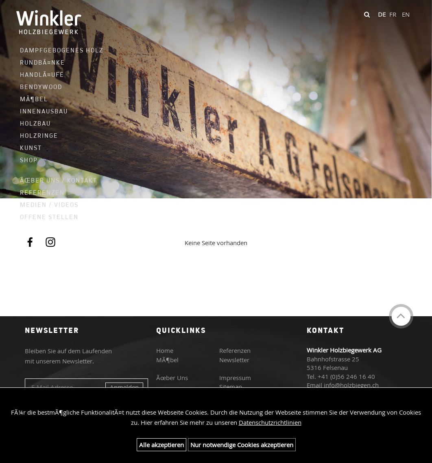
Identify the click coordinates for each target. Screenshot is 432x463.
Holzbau (35, 123)
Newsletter (234, 360)
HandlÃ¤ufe (42, 75)
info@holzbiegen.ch (351, 385)
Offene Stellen (49, 216)
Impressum (235, 378)
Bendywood (41, 86)
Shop (29, 160)
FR (392, 14)
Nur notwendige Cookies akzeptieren (241, 445)
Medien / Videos (49, 204)
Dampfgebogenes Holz (57, 50)
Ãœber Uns (172, 378)
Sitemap (230, 387)
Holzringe (39, 136)
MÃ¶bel (34, 99)
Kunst (31, 147)
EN (406, 14)
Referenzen (42, 192)
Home (164, 350)
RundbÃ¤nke (42, 62)
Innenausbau (44, 111)
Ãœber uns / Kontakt (57, 180)
